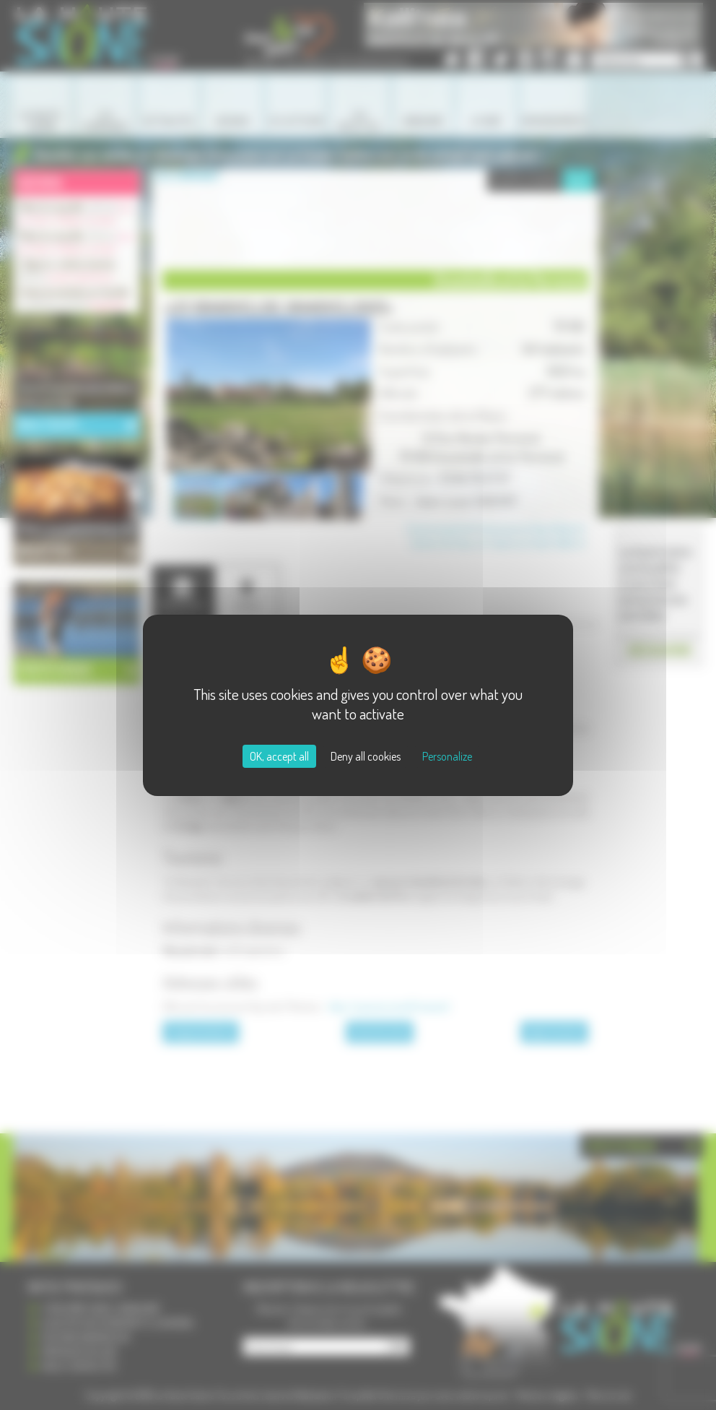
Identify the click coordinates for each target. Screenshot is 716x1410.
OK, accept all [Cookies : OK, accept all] (279, 756)
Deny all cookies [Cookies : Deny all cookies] (366, 756)
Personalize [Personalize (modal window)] (447, 756)
